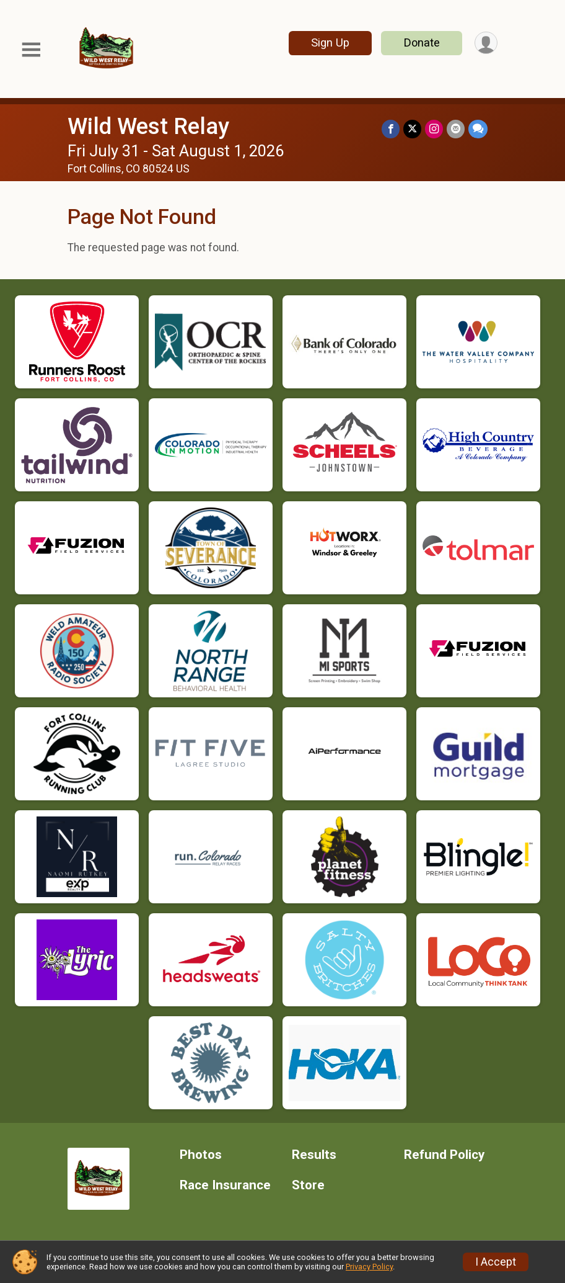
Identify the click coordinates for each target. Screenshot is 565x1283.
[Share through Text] (478, 129)
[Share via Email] (456, 129)
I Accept (495, 1262)
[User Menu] (486, 43)
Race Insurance (225, 1185)
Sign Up (330, 42)
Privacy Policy (369, 1266)
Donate (422, 42)
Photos (201, 1155)
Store (308, 1185)
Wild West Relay (148, 126)
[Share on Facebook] (391, 129)
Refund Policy (444, 1155)
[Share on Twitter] (412, 129)
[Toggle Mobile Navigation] (31, 50)
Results (314, 1155)
